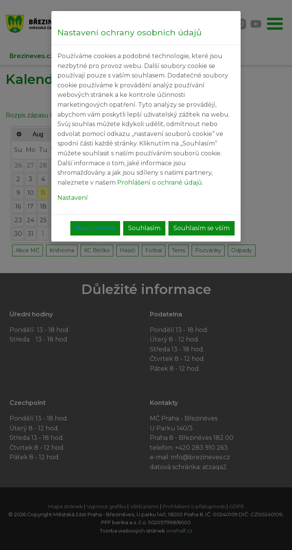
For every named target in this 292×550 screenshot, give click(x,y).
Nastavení (72, 197)
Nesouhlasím (95, 228)
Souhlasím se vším (201, 228)
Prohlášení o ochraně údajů (159, 182)
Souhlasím (144, 228)
